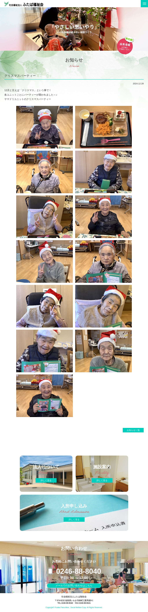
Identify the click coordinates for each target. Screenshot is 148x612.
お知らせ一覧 (133, 430)
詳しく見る (46, 481)
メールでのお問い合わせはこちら (74, 586)
